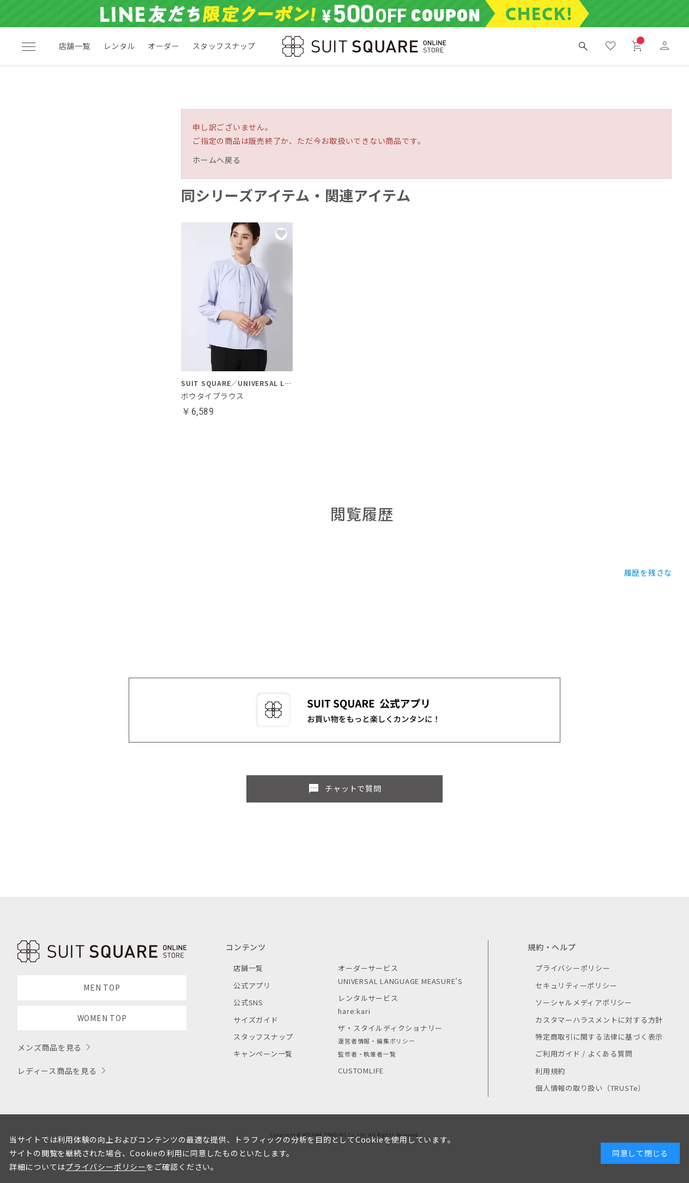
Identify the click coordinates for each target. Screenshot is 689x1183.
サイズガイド (256, 1020)
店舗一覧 (74, 45)
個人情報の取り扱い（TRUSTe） (590, 1088)
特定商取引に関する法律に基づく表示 (599, 1036)
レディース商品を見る (57, 1070)
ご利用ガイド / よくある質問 (584, 1053)
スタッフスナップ (223, 45)
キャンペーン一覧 (263, 1053)
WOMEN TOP (102, 1017)
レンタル (119, 45)
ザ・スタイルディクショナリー (390, 1028)
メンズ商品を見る (49, 1047)
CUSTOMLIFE (361, 1070)
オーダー (163, 45)
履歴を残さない (652, 572)
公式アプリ (252, 985)
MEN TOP (101, 987)
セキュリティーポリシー (576, 985)
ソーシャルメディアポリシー (583, 1002)
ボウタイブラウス (212, 395)
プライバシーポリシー (573, 968)
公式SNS (248, 1002)
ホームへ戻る (216, 159)
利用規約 (550, 1071)
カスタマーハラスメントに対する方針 (599, 1020)
